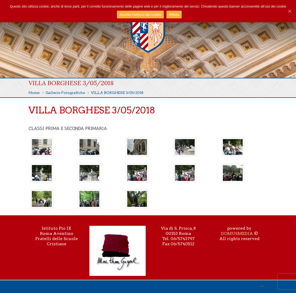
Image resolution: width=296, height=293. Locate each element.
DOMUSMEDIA (237, 233)
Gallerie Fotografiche (65, 93)
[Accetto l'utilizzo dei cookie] (289, 11)
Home (34, 93)
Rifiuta (174, 15)
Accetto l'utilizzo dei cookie (140, 15)
